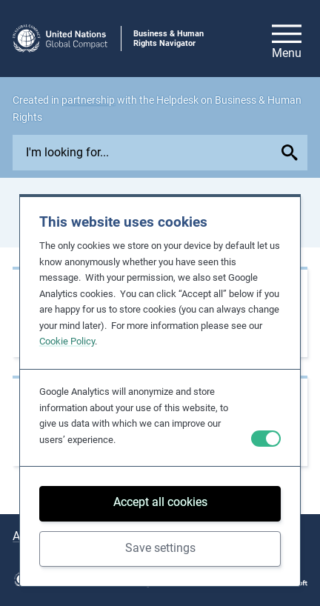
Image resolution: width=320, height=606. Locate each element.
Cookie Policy (67, 341)
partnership (88, 100)
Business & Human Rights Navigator (168, 38)
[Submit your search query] (292, 152)
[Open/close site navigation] (286, 38)
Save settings (160, 548)
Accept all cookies (160, 502)
